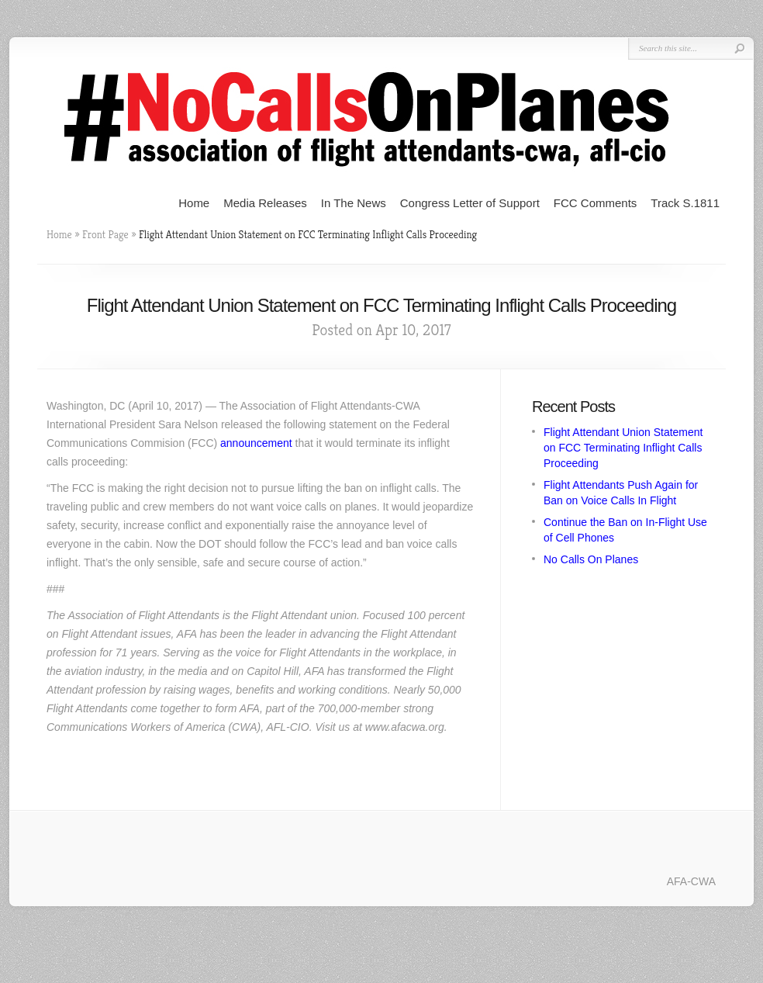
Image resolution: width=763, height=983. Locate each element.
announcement (256, 443)
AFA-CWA (691, 881)
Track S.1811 (685, 202)
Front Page (105, 234)
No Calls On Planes (591, 559)
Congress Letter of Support (470, 202)
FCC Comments (595, 202)
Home (193, 202)
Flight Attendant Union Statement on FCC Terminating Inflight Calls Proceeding (623, 447)
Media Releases (265, 202)
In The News (353, 202)
